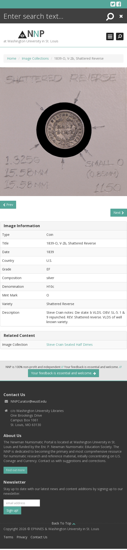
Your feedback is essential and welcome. (63, 373)
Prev (8, 204)
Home (11, 58)
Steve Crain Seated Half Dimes (69, 344)
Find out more (15, 470)
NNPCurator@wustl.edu (28, 401)
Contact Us (39, 537)
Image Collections (35, 58)
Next (118, 212)
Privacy (22, 537)
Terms (8, 537)
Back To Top (63, 523)
